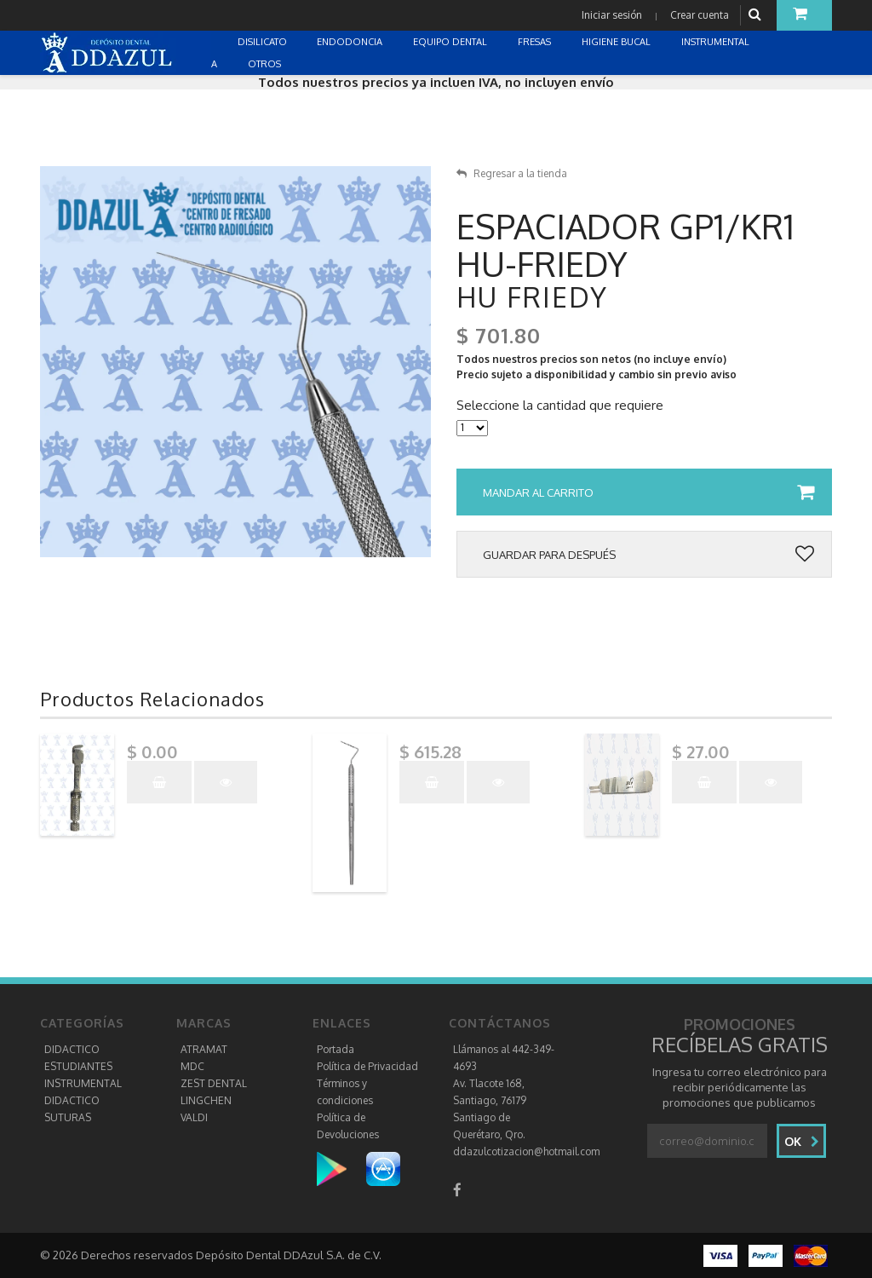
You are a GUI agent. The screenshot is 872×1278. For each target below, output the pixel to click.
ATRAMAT (204, 1049)
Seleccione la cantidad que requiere (559, 405)
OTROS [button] (266, 64)
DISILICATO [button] (264, 42)
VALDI (194, 1117)
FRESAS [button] (536, 42)
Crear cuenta (699, 15)
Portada (335, 1049)
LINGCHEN (206, 1100)
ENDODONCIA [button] (351, 42)
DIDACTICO (72, 1049)
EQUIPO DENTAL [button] (451, 42)
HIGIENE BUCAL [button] (617, 42)
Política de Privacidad (367, 1066)
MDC (192, 1066)
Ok (801, 1141)
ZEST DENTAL (214, 1083)
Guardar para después (648, 554)
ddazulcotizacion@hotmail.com (526, 1151)
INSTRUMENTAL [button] (716, 42)
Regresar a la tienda (511, 173)
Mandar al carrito (648, 492)
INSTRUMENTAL (83, 1083)
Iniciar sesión (612, 15)
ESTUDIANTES (78, 1066)
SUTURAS (67, 1117)
